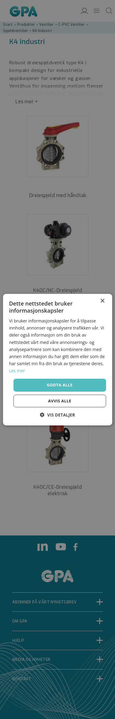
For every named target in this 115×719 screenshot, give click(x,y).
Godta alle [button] (59, 385)
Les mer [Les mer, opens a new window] (17, 370)
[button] (57, 415)
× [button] (102, 300)
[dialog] (57, 359)
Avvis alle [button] (59, 401)
